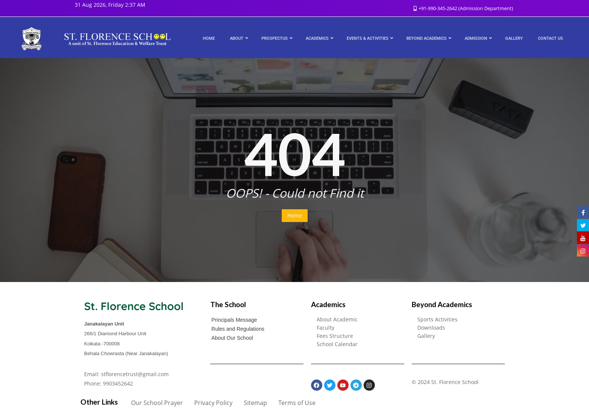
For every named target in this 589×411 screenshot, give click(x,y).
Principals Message (234, 320)
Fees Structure (335, 335)
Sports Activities (437, 319)
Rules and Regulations (237, 329)
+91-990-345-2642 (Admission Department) (463, 8)
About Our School (232, 338)
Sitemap (255, 403)
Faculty (325, 327)
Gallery (426, 335)
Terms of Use (297, 403)
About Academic (337, 319)
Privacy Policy (213, 403)
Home (294, 215)
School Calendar (337, 344)
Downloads (431, 327)
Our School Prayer (157, 403)
